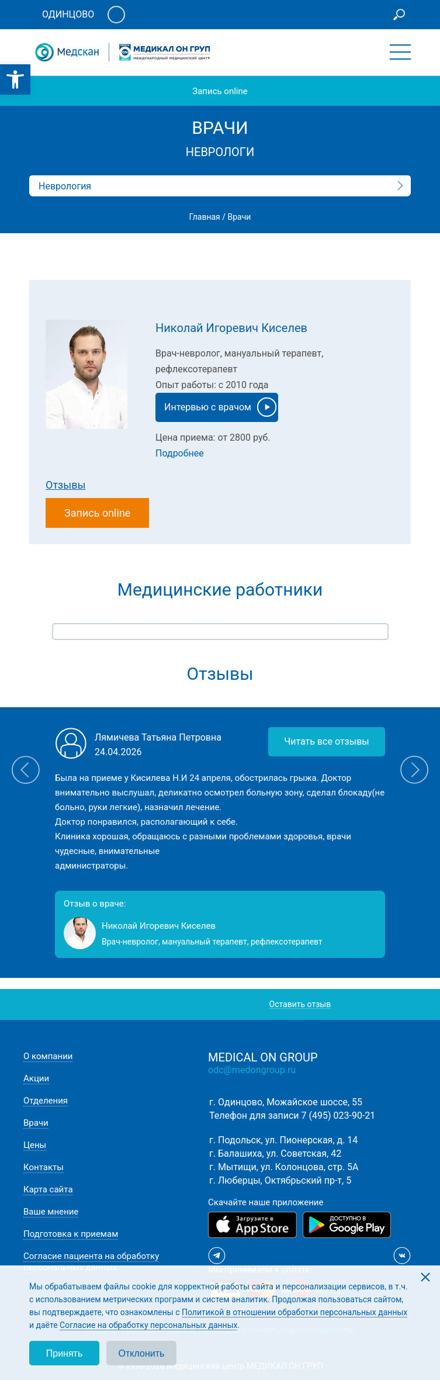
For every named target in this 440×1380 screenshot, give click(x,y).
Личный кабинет (116, 14)
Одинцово (68, 14)
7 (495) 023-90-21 (339, 1115)
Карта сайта (48, 1189)
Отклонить (142, 1353)
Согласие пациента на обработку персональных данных (91, 1261)
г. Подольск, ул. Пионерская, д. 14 (283, 1140)
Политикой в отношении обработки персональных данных (294, 1312)
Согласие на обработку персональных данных (148, 1325)
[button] (15, 79)
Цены (34, 1145)
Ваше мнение (50, 1211)
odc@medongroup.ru (252, 1069)
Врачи (35, 1123)
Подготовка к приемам (70, 1234)
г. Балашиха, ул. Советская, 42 (275, 1153)
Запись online (219, 91)
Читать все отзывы (326, 741)
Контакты (43, 1167)
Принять (64, 1353)
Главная (204, 217)
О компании (47, 1056)
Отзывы (65, 485)
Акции (36, 1078)
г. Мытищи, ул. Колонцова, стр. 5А (283, 1167)
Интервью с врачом (220, 407)
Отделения (45, 1100)
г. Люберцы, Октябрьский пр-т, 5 (280, 1180)
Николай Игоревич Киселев (231, 328)
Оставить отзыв (300, 1004)
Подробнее (179, 453)
